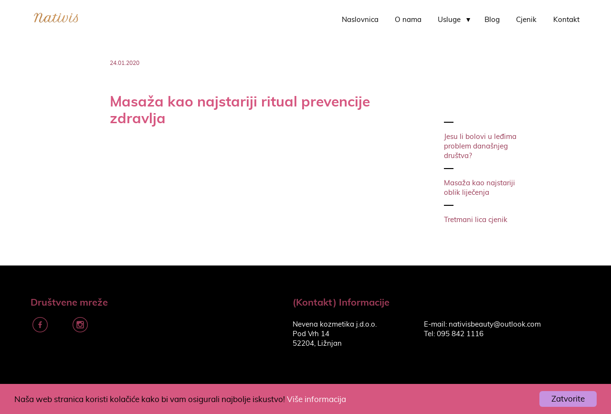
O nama (408, 19)
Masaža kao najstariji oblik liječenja (479, 188)
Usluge (449, 19)
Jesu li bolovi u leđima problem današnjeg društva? (480, 146)
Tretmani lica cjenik (475, 219)
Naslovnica (360, 19)
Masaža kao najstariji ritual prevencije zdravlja (240, 109)
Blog (492, 19)
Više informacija (316, 399)
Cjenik (526, 19)
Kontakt (566, 19)
